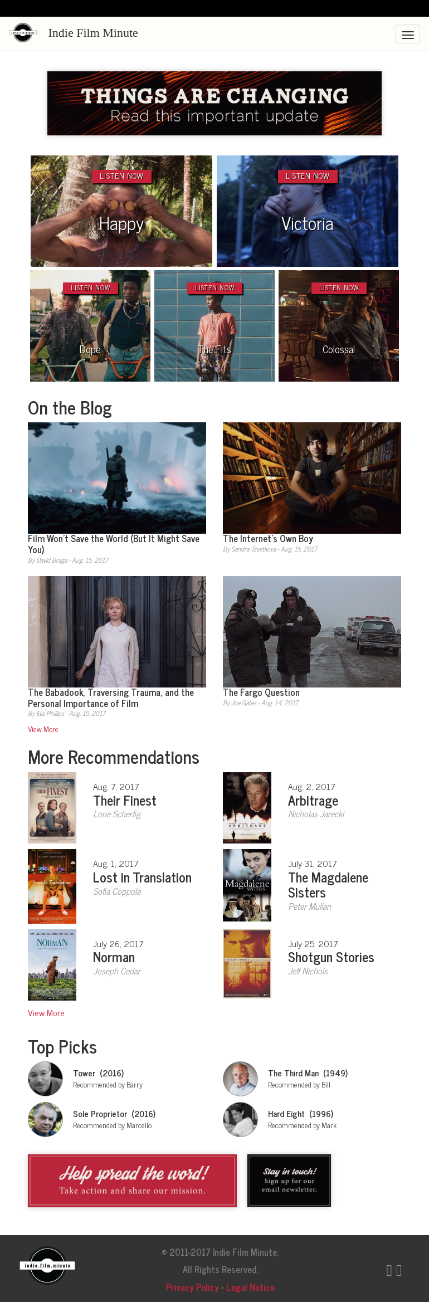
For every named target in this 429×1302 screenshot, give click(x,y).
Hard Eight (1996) (300, 1113)
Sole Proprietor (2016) (114, 1113)
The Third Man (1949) (308, 1073)
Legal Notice (250, 1287)
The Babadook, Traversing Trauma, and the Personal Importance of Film (111, 697)
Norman (114, 956)
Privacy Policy (192, 1287)
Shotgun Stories (331, 956)
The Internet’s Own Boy (268, 537)
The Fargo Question (261, 691)
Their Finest (125, 800)
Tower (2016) (98, 1073)
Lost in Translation (142, 876)
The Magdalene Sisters (328, 884)
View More (43, 729)
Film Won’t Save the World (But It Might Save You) (113, 543)
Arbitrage (313, 800)
